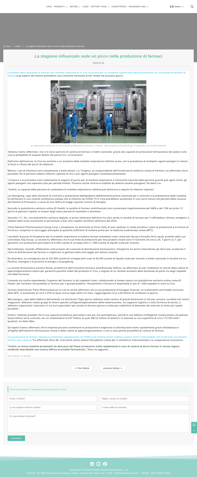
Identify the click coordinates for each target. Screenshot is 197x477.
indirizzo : (32, 473)
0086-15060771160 (160, 473)
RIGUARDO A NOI (137, 6)
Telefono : (146, 473)
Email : (110, 473)
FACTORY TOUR (99, 6)
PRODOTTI (59, 6)
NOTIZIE (74, 6)
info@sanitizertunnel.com (126, 473)
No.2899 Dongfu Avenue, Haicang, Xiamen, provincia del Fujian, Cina (70, 473)
